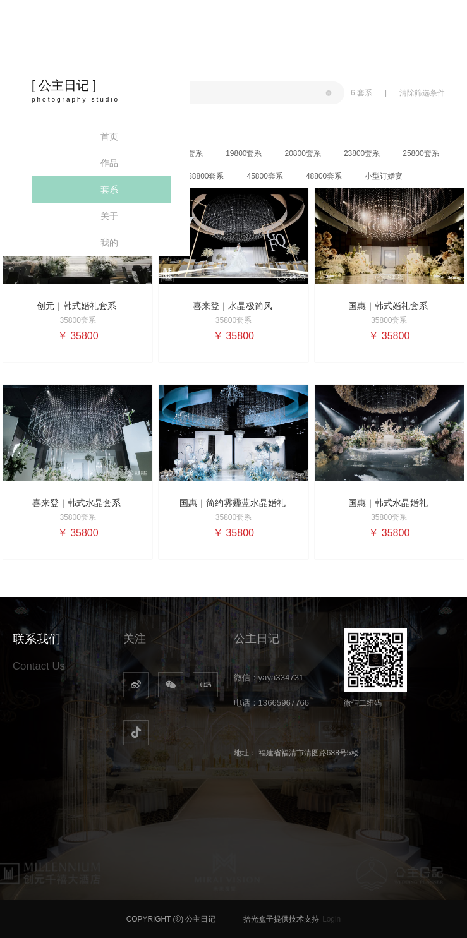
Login (331, 919)
